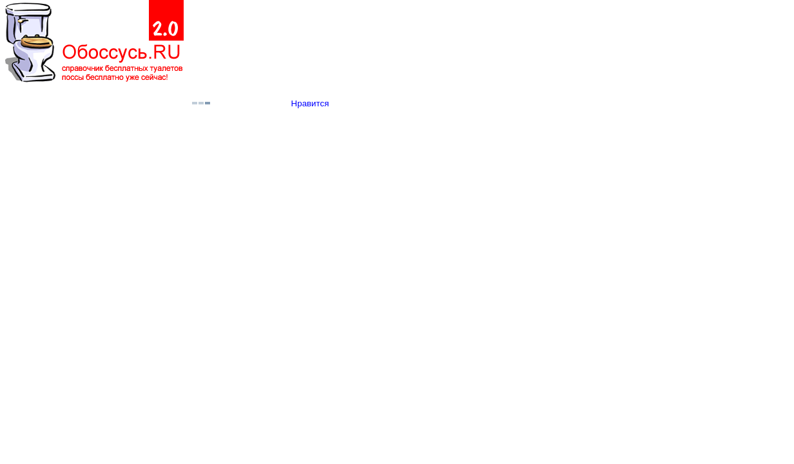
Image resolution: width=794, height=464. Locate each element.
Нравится (310, 103)
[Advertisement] (460, 43)
